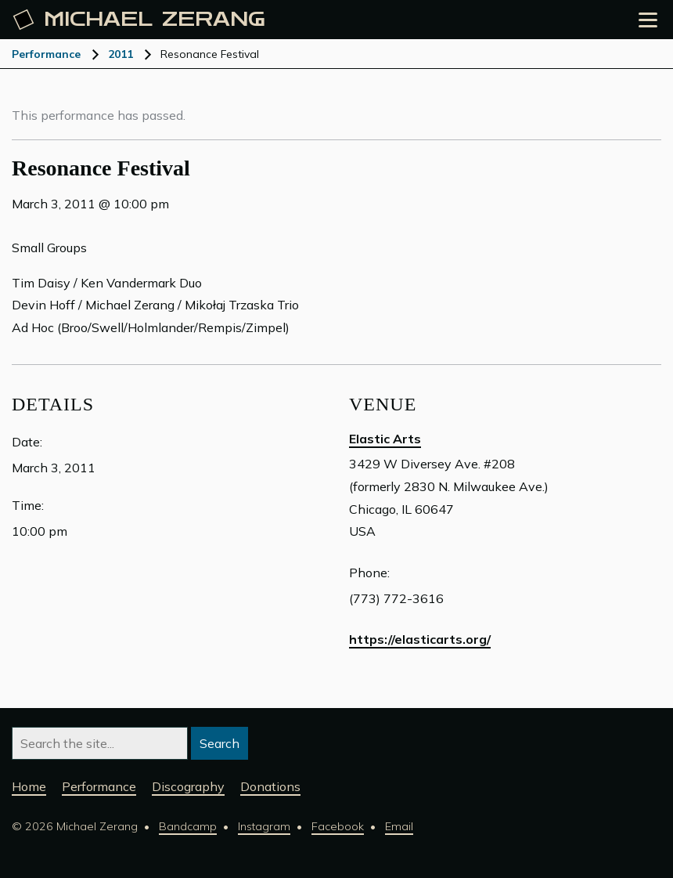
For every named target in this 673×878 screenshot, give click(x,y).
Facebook (337, 826)
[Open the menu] (648, 20)
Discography (188, 786)
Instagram (264, 826)
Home (29, 786)
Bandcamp (188, 826)
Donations (270, 786)
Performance (46, 54)
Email (399, 826)
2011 (120, 54)
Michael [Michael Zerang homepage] (139, 20)
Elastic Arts (385, 438)
